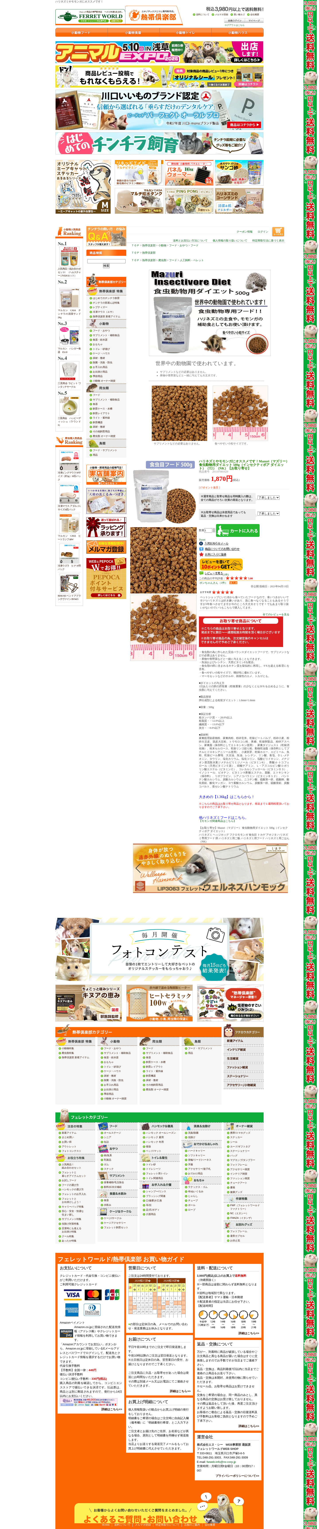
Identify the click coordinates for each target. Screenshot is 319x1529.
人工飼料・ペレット (192, 260)
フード (194, 245)
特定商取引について (167, 1524)
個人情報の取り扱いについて (230, 240)
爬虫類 (162, 260)
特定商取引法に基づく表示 (268, 240)
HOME (106, 1524)
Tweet (202, 539)
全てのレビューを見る (276, 614)
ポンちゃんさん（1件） (214, 582)
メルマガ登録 (143, 1524)
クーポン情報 (245, 231)
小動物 (162, 245)
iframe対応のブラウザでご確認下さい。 (210, 877)
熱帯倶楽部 (149, 245)
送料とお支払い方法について (190, 240)
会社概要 (210, 1524)
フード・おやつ (178, 245)
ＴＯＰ (135, 245)
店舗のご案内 (192, 1524)
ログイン (263, 231)
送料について (122, 1524)
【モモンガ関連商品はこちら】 (217, 821)
